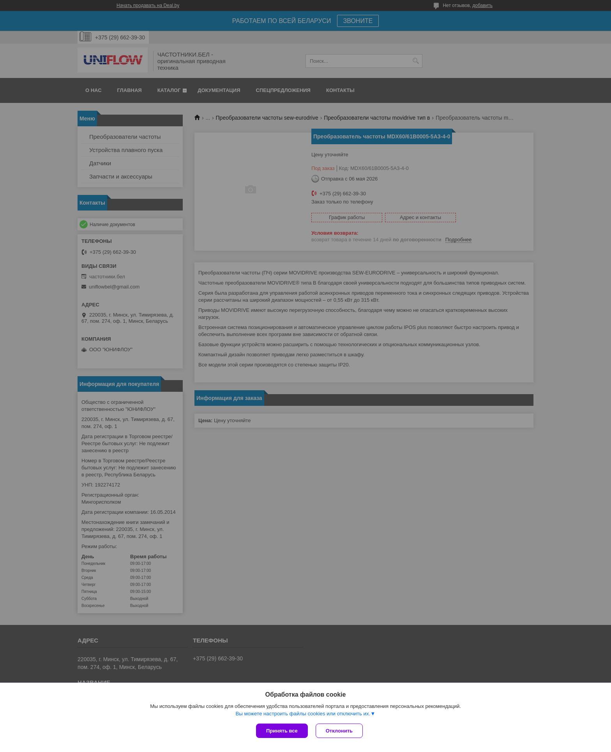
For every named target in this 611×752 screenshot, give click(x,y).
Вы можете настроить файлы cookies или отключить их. (302, 714)
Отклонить (339, 731)
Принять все (282, 731)
